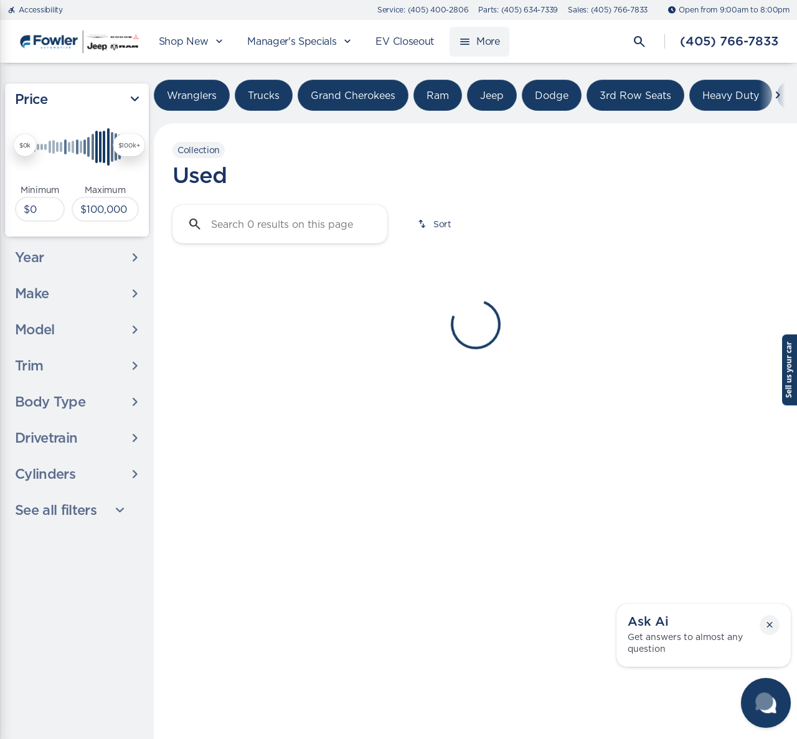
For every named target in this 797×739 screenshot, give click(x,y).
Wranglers (192, 95)
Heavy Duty (730, 95)
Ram (438, 95)
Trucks (264, 95)
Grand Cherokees (353, 95)
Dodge (551, 95)
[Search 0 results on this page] (280, 224)
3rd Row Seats (635, 95)
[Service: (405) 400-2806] (423, 9)
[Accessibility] (35, 9)
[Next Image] (777, 95)
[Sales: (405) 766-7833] (607, 9)
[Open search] (639, 42)
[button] (770, 625)
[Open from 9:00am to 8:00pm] (728, 9)
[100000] (105, 209)
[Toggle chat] (766, 703)
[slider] (25, 145)
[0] (40, 209)
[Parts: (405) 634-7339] (518, 9)
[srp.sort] (435, 224)
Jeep (492, 95)
